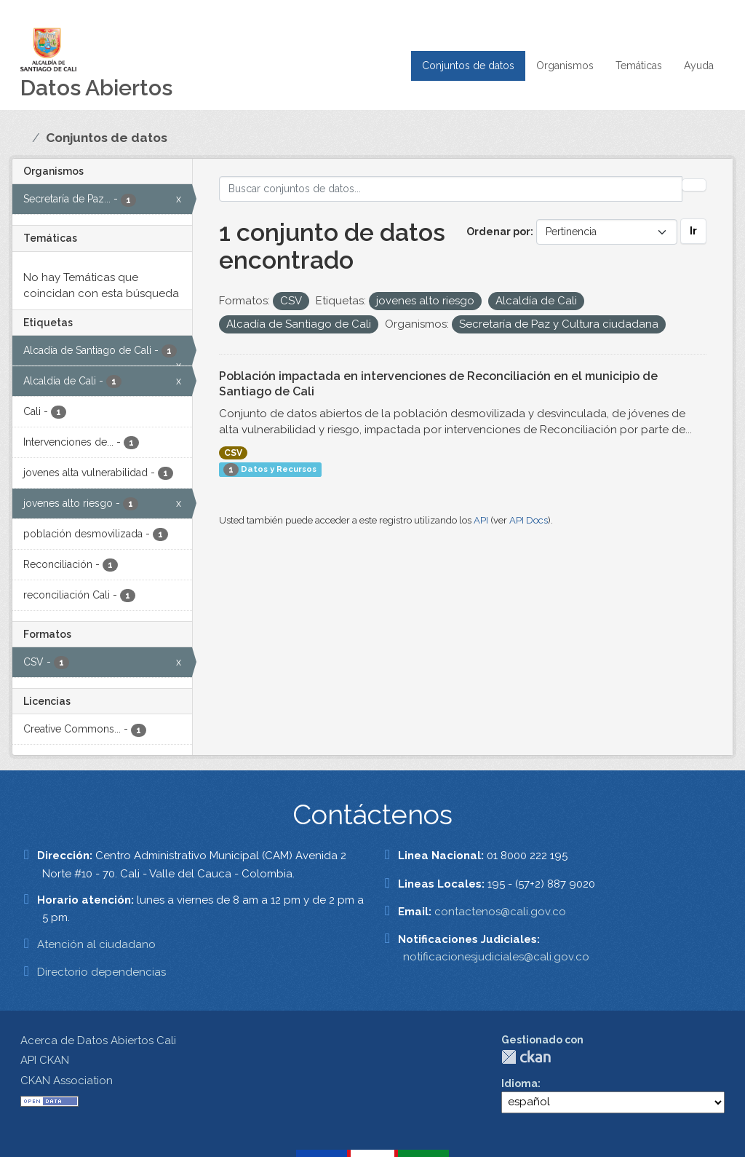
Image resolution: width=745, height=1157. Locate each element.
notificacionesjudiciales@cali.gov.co (496, 956)
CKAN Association (66, 1080)
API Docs (528, 520)
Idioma (519, 1083)
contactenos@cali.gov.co (500, 911)
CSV (233, 453)
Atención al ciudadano (96, 944)
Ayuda (699, 65)
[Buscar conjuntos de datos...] (451, 189)
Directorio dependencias (101, 972)
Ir (693, 231)
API (481, 520)
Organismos (565, 65)
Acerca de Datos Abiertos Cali (98, 1040)
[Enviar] (694, 184)
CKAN (526, 1057)
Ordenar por (498, 231)
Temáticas (638, 65)
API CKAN (44, 1060)
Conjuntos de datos (468, 65)
